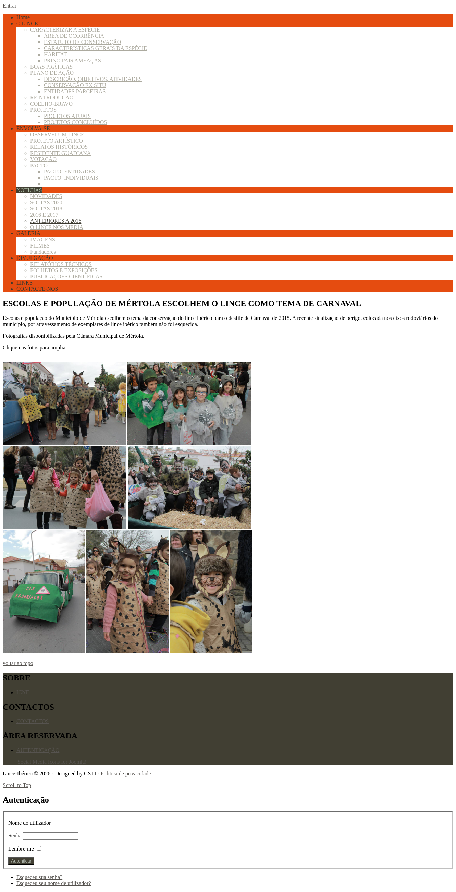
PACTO (39, 165)
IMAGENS (42, 239)
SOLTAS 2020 (46, 202)
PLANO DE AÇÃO (52, 73)
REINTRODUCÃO (51, 97)
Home (23, 17)
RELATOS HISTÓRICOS (59, 147)
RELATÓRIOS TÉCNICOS (61, 264)
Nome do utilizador (30, 823)
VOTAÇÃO (43, 159)
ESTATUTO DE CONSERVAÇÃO (82, 42)
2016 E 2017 (44, 215)
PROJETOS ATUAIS (67, 116)
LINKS (24, 283)
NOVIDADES (46, 196)
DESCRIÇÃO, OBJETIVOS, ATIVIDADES (93, 79)
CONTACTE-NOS (37, 289)
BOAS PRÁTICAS (51, 67)
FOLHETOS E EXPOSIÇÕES (63, 270)
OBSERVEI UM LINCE (57, 134)
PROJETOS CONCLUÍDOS (75, 122)
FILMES (40, 246)
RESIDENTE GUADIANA (60, 153)
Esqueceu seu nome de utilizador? (53, 883)
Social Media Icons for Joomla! (52, 762)
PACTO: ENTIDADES (69, 171)
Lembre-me (21, 849)
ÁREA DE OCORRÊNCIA (74, 36)
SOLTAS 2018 (46, 209)
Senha (15, 836)
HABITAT (55, 54)
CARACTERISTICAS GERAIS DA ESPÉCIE (95, 48)
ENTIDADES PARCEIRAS (75, 91)
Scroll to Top (17, 785)
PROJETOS (43, 110)
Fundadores (43, 252)
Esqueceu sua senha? (39, 877)
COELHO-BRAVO (51, 104)
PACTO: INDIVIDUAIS (71, 178)
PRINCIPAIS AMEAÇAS (72, 60)
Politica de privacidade (126, 773)
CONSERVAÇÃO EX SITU (75, 85)
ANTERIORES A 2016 (55, 221)
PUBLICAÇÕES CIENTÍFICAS (66, 276)
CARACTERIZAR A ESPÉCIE (65, 30)
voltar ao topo (18, 663)
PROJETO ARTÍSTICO (56, 141)
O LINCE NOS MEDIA (56, 227)
